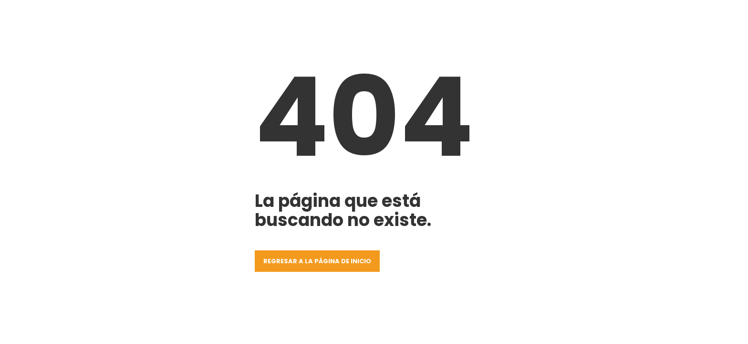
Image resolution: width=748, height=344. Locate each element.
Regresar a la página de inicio (317, 261)
